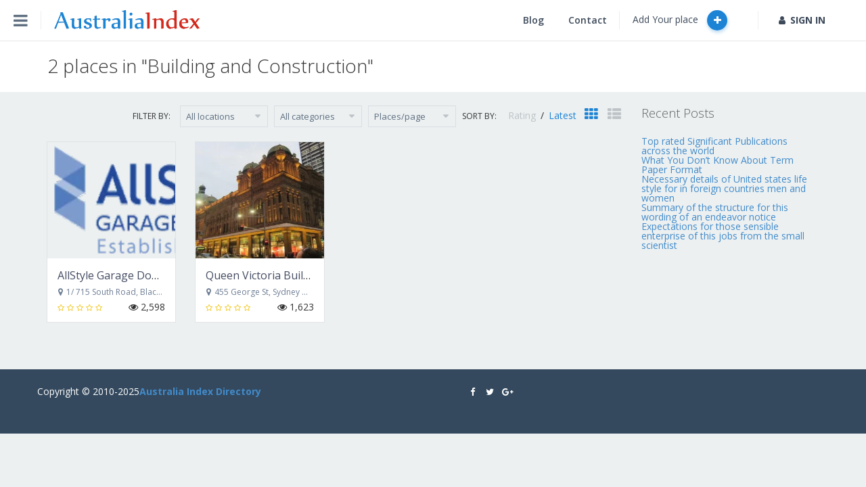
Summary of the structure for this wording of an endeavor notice (714, 212)
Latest (562, 115)
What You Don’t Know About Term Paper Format (717, 165)
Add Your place (680, 20)
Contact (587, 20)
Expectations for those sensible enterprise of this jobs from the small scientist (722, 236)
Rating (523, 115)
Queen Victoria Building (265, 275)
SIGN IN (802, 20)
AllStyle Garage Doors (113, 275)
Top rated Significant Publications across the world (714, 146)
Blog (533, 20)
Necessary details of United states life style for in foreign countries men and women (724, 188)
